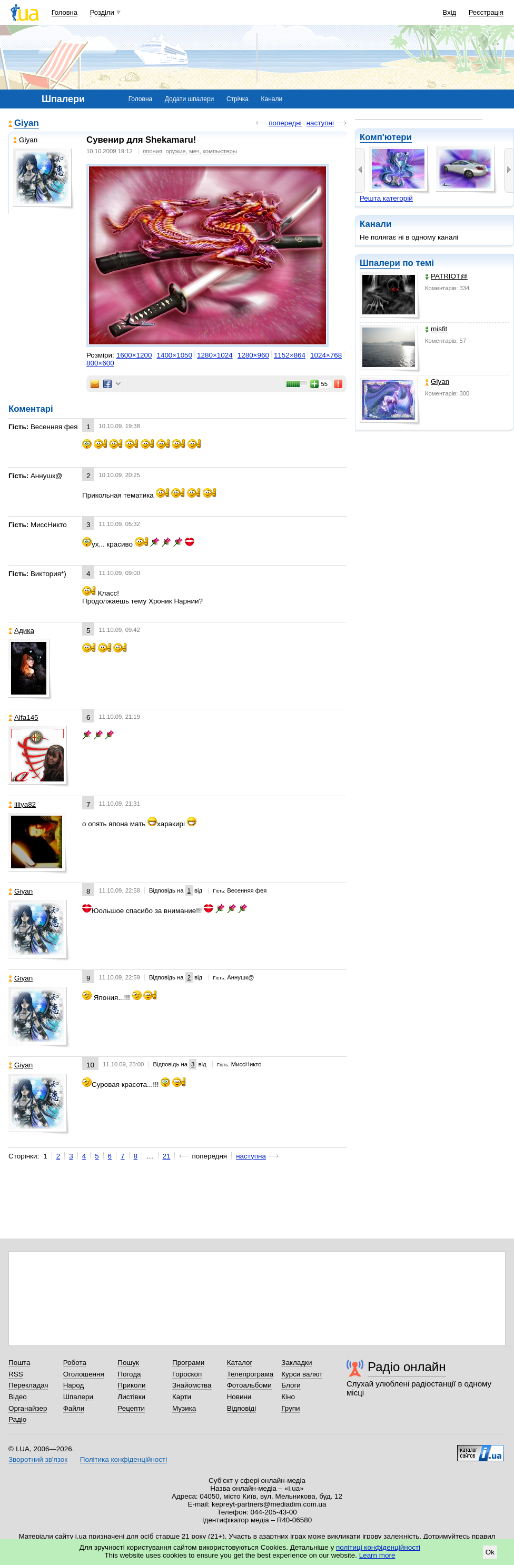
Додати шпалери (189, 99)
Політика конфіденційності (123, 1459)
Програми (188, 1362)
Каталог (240, 1362)
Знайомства (192, 1385)
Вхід (450, 12)
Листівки (131, 1397)
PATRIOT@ (446, 276)
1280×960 (253, 355)
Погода (129, 1374)
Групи (290, 1408)
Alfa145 (23, 717)
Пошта (19, 1362)
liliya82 (22, 804)
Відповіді (241, 1408)
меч (194, 151)
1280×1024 (215, 355)
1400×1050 (174, 355)
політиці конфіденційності (378, 1547)
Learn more (377, 1555)
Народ (73, 1385)
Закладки (296, 1362)
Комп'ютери (386, 137)
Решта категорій (386, 198)
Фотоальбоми (249, 1385)
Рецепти (131, 1408)
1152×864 (289, 355)
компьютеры (220, 151)
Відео (17, 1397)
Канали (272, 99)
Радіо (17, 1419)
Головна (64, 12)
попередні (285, 123)
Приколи (131, 1385)
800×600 (100, 363)
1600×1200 (134, 355)
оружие (175, 151)
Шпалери (380, 263)
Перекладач (28, 1385)
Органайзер (27, 1408)
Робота (74, 1362)
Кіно (288, 1397)
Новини (239, 1397)
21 (167, 1156)
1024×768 (326, 355)
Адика (21, 631)
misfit (436, 329)
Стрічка (237, 99)
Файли (74, 1408)
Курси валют (301, 1374)
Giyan (437, 381)
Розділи (102, 12)
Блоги (291, 1385)
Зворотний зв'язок (37, 1459)
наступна (251, 1156)
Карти (181, 1397)
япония (152, 151)
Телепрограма (250, 1374)
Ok (490, 1552)
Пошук (128, 1362)
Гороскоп (187, 1374)
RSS (15, 1374)
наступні (320, 123)
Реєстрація (486, 12)
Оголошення (83, 1374)
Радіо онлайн (407, 1367)
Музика (184, 1408)
